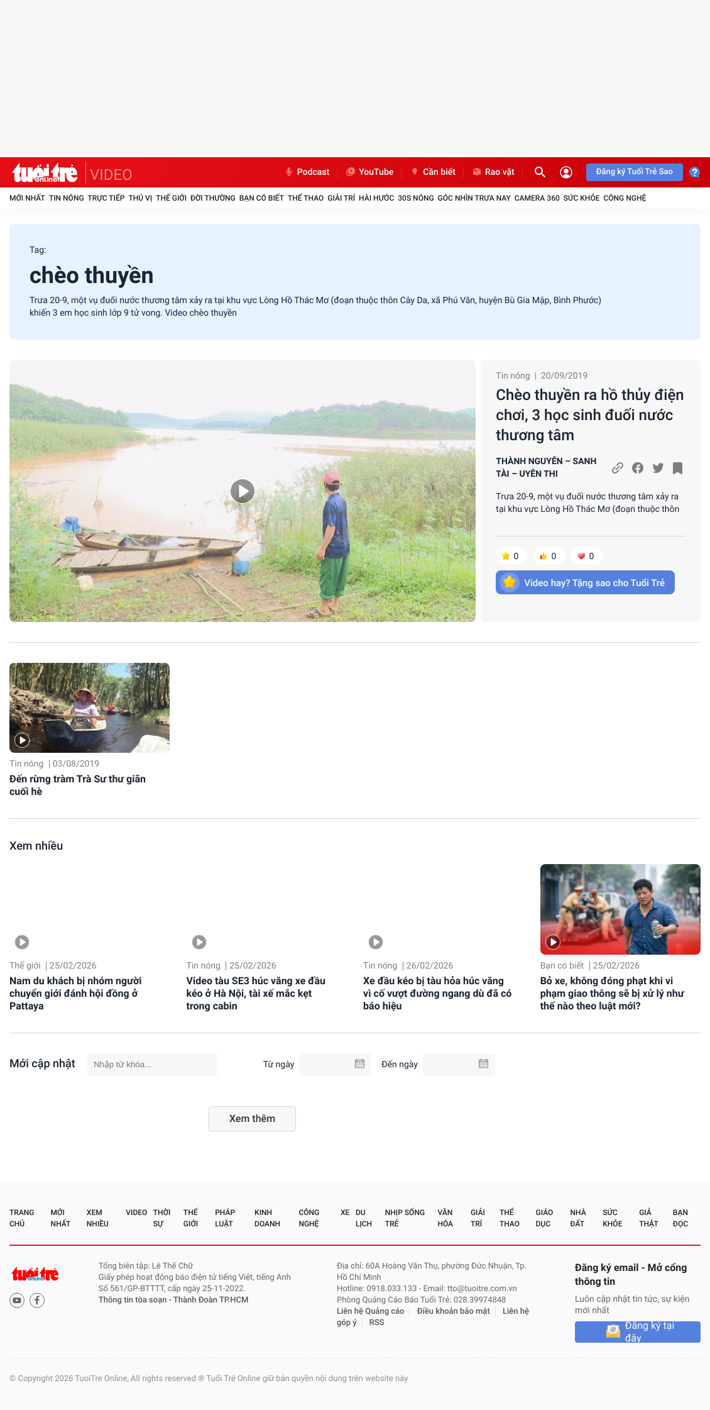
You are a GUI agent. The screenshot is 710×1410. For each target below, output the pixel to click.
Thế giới (171, 198)
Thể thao (306, 198)
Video (136, 1212)
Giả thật (648, 1218)
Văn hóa (445, 1218)
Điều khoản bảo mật (453, 1311)
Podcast (306, 172)
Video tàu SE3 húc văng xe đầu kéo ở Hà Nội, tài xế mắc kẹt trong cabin (256, 993)
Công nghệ (624, 198)
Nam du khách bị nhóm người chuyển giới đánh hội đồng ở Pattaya (75, 993)
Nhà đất (578, 1218)
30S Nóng (416, 198)
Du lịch (364, 1218)
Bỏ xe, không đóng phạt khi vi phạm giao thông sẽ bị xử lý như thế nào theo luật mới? (612, 993)
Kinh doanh (267, 1218)
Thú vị (140, 198)
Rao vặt (493, 172)
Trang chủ (21, 1218)
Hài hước (376, 198)
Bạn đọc (680, 1218)
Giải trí (341, 198)
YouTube (369, 172)
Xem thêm (252, 1118)
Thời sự (162, 1218)
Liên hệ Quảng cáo (371, 1311)
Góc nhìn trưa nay (474, 198)
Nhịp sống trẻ (405, 1218)
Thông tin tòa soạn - (136, 1300)
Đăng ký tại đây (650, 1332)
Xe (345, 1212)
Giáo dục (545, 1218)
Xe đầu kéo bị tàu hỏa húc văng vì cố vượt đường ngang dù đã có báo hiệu (437, 993)
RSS (377, 1323)
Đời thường (213, 198)
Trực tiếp (106, 198)
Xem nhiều (36, 846)
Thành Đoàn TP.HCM (210, 1300)
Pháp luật (225, 1218)
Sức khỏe (582, 198)
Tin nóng (66, 198)
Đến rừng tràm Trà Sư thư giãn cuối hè (77, 785)
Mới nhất (27, 198)
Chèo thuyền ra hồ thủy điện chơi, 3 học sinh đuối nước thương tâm (590, 415)
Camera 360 (537, 198)
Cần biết (432, 172)
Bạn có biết (261, 198)
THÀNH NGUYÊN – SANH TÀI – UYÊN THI (546, 468)
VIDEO (111, 175)
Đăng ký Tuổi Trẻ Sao (634, 172)
